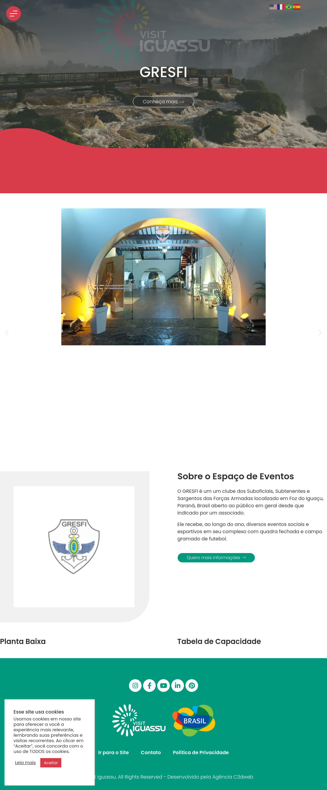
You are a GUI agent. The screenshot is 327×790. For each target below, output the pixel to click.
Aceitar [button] (51, 763)
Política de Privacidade (201, 752)
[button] (7, 332)
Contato (151, 752)
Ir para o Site (113, 752)
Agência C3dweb (232, 776)
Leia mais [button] (25, 762)
